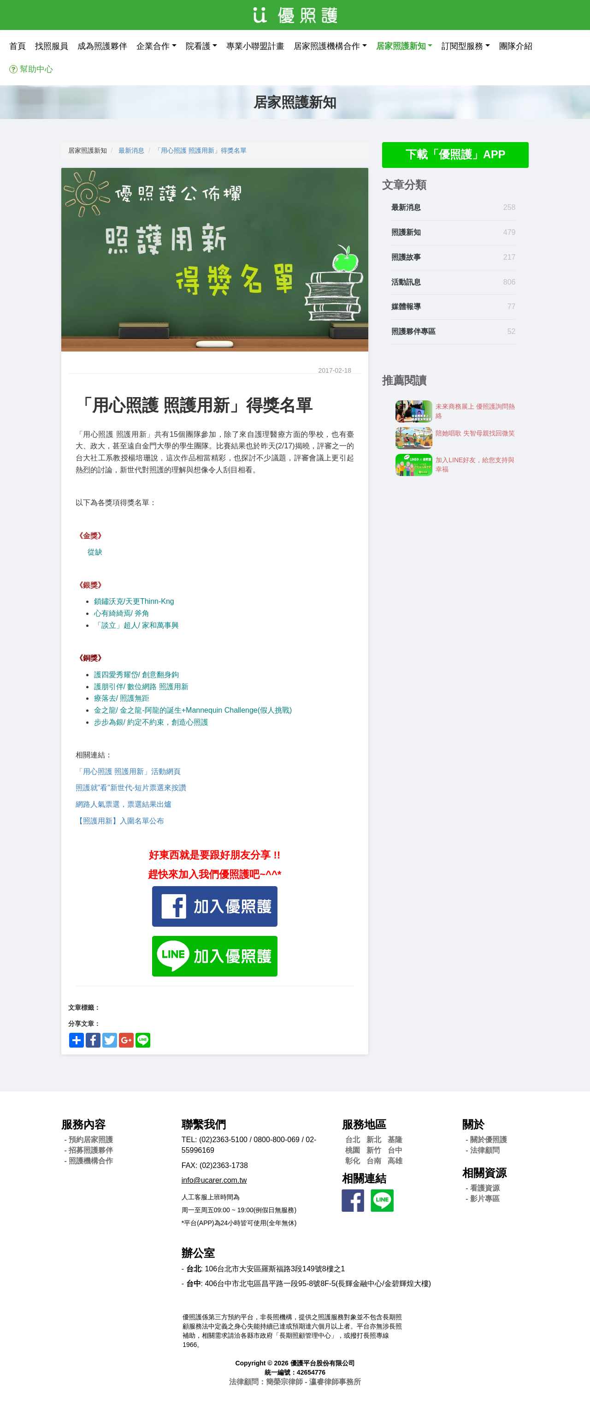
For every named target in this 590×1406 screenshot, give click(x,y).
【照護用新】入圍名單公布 (120, 821)
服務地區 (364, 1124)
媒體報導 (406, 307)
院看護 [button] (198, 46)
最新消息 (131, 150)
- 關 (486, 1140)
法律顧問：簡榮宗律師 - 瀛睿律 (295, 1382)
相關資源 (484, 1173)
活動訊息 (406, 282)
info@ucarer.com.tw (214, 1180)
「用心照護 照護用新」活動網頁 (128, 771)
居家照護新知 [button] (401, 46)
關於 (473, 1124)
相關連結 (364, 1178)
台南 (373, 1161)
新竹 (373, 1150)
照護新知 (406, 233)
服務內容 (83, 1124)
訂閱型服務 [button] (462, 46)
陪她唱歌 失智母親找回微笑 (475, 433)
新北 (373, 1140)
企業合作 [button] (153, 46)
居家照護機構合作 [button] (327, 46)
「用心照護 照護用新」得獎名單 (200, 150)
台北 (352, 1140)
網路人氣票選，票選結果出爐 (123, 804)
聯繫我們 (204, 1124)
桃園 (352, 1150)
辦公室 (198, 1253)
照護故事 (406, 257)
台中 (395, 1150)
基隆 (395, 1140)
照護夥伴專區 (413, 332)
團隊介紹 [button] (515, 46)
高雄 (395, 1161)
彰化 (352, 1161)
